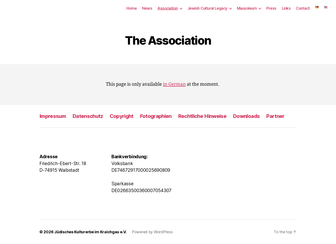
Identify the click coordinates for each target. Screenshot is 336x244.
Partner (275, 116)
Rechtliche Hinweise (202, 116)
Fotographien (156, 116)
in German (174, 84)
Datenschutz (87, 116)
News (147, 8)
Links (286, 8)
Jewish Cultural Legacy (207, 8)
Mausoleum (247, 8)
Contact (303, 8)
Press (271, 8)
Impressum (52, 116)
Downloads (246, 116)
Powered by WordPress (152, 232)
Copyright (122, 116)
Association (168, 8)
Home (131, 8)
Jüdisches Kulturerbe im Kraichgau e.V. (90, 232)
